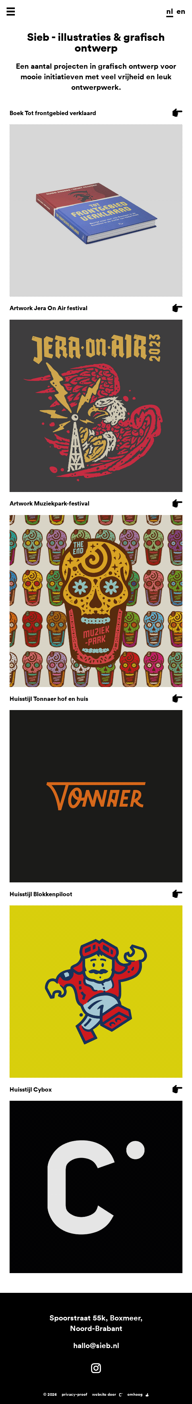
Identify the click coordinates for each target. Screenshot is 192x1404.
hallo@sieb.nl (96, 1345)
